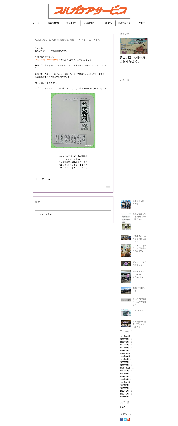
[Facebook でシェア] (36, 179)
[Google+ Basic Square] (128, 419)
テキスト (123, 407)
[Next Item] (144, 46)
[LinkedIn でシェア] (49, 179)
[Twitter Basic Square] (125, 419)
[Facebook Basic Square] (121, 419)
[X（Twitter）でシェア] (42, 179)
